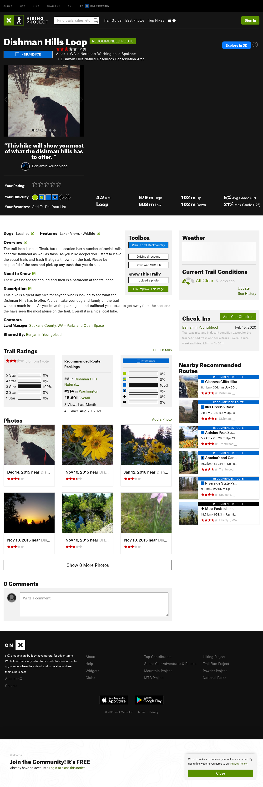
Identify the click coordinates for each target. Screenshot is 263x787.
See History (247, 293)
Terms (141, 712)
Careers (11, 685)
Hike (36, 5)
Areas (60, 53)
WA (73, 53)
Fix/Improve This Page (148, 289)
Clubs (90, 677)
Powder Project (215, 671)
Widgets (92, 671)
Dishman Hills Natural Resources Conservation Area (102, 59)
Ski (70, 5)
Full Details (162, 350)
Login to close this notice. (67, 768)
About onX (13, 678)
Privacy (153, 712)
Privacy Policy (238, 763)
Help (89, 663)
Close (220, 773)
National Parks (214, 677)
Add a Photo (162, 419)
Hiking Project (214, 656)
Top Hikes (156, 20)
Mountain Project (158, 671)
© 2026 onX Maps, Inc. (119, 712)
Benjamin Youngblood (50, 166)
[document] (220, 767)
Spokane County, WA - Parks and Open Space (66, 325)
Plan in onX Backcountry (148, 245)
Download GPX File (149, 265)
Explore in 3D (237, 45)
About (90, 656)
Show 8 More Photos (87, 565)
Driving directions (148, 256)
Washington (88, 391)
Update (244, 288)
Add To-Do (41, 206)
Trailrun (54, 5)
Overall (84, 398)
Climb (8, 5)
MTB (23, 5)
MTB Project (154, 677)
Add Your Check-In (238, 316)
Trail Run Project (216, 663)
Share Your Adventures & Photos (170, 663)
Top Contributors (157, 656)
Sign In (250, 20)
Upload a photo (148, 280)
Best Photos (134, 20)
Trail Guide (112, 20)
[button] (8, 101)
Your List (59, 206)
